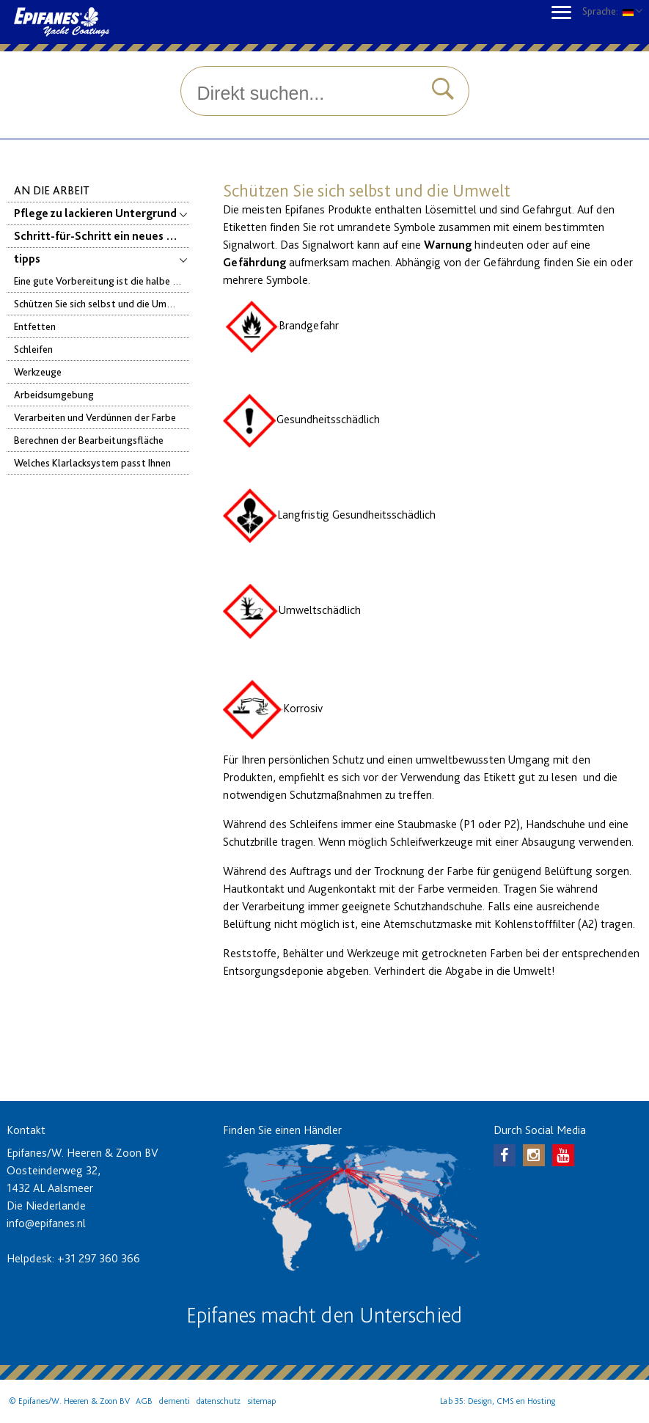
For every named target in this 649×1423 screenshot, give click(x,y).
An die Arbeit (51, 190)
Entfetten (35, 326)
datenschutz (219, 1401)
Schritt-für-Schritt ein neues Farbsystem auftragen (102, 236)
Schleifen (33, 349)
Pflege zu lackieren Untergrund (102, 213)
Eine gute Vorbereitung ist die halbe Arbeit (102, 280)
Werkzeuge (38, 371)
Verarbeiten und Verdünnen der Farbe (95, 417)
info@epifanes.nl (46, 1223)
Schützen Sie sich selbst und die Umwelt (100, 303)
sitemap (261, 1401)
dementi (174, 1401)
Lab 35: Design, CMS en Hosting (497, 1401)
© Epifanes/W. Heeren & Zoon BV (69, 1401)
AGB (144, 1401)
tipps (102, 259)
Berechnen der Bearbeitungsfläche (89, 440)
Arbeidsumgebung (54, 394)
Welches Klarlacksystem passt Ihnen (92, 462)
